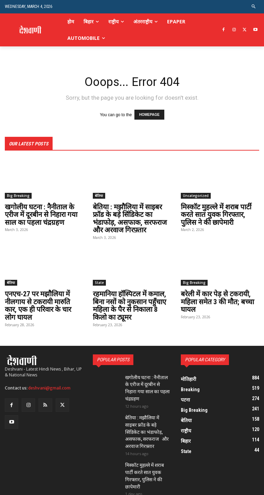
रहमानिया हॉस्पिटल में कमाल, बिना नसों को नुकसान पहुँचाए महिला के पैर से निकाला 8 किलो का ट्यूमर (129, 303)
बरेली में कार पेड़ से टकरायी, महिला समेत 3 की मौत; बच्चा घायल (217, 300)
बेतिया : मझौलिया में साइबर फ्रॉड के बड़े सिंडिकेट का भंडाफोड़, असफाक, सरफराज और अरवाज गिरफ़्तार (130, 217)
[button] (254, 6)
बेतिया (99, 194)
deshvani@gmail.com (49, 385)
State (99, 281)
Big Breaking (18, 194)
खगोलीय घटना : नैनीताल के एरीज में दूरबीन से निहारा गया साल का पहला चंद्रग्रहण (41, 214)
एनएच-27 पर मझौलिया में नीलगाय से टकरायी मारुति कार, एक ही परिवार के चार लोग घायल (43, 303)
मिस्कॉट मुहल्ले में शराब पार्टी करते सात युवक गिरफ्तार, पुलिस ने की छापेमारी (215, 214)
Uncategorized (196, 194)
